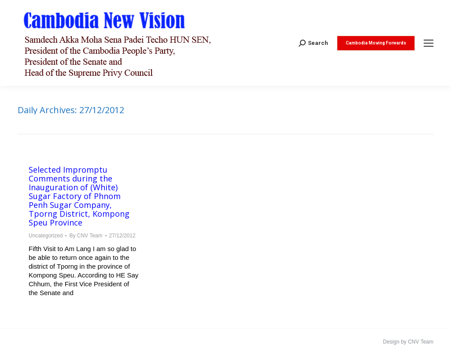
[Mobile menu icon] (428, 43)
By (85, 236)
